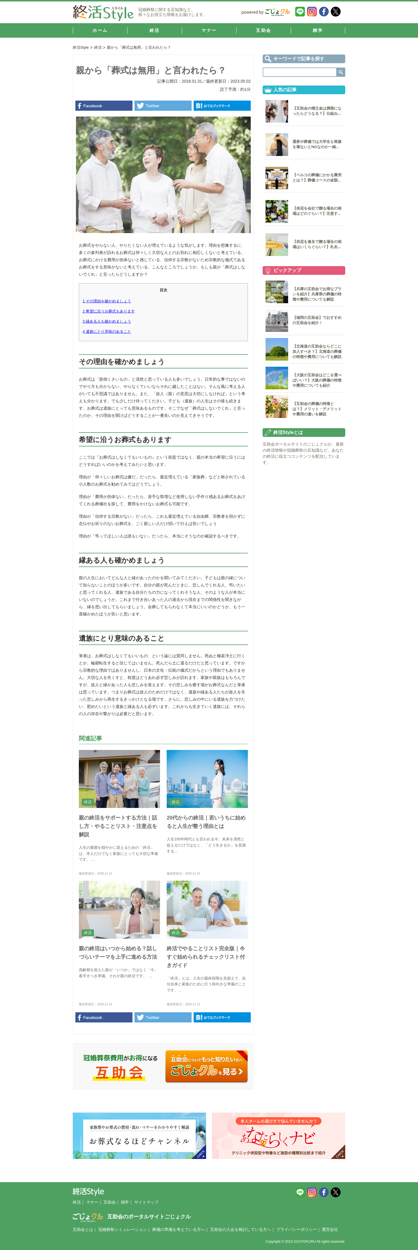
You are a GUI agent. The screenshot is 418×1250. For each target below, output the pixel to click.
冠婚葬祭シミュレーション (122, 1229)
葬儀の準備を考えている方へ (178, 1229)
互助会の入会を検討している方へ (240, 1229)
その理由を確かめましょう (107, 301)
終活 (98, 47)
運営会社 (330, 1229)
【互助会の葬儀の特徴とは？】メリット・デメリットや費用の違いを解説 (316, 408)
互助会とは (83, 1229)
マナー (92, 1202)
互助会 (109, 1202)
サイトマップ (146, 1202)
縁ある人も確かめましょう (107, 321)
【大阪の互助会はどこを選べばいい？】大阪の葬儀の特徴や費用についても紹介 (316, 380)
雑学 (125, 1202)
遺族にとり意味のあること (107, 331)
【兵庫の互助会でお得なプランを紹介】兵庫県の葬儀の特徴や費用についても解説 (316, 294)
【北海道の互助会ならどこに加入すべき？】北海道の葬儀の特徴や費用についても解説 (316, 351)
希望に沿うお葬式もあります (109, 311)
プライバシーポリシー (296, 1229)
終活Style (81, 47)
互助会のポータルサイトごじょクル (132, 1217)
